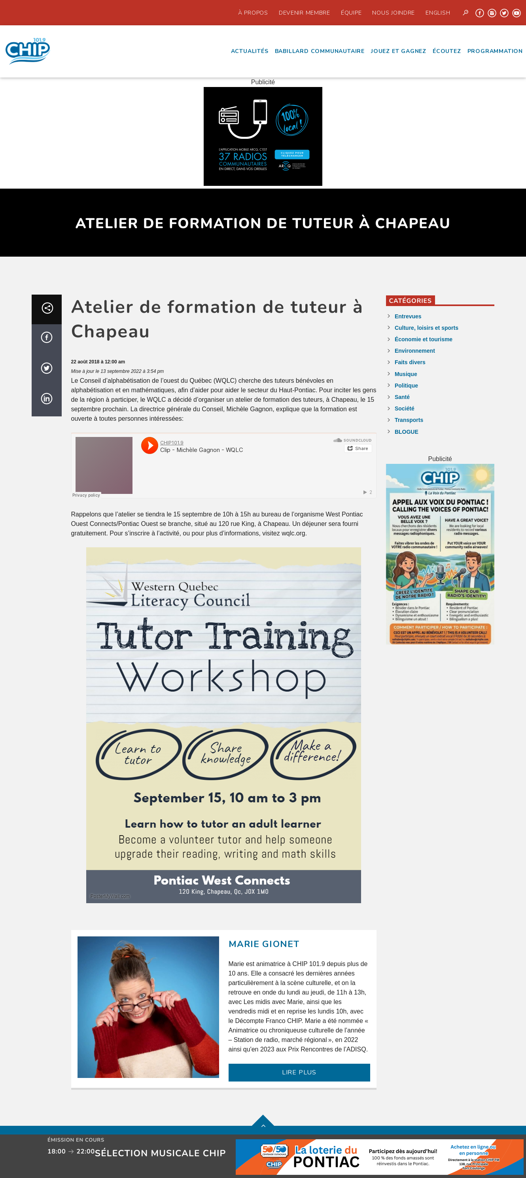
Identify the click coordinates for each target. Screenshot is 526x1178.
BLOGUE (406, 432)
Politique (406, 385)
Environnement (415, 351)
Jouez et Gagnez (398, 51)
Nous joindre (393, 13)
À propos (253, 13)
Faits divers (410, 362)
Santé (402, 397)
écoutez (447, 51)
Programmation (495, 51)
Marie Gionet (264, 944)
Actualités (250, 51)
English (438, 13)
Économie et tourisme (423, 339)
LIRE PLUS (299, 1072)
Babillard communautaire (320, 51)
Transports (409, 420)
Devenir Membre (304, 13)
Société (404, 408)
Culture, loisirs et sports (426, 328)
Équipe (351, 13)
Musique (406, 374)
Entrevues (408, 316)
